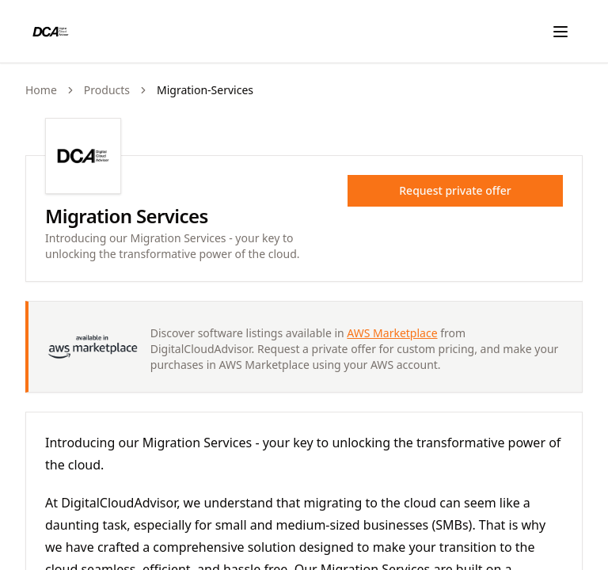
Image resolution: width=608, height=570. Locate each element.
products (107, 89)
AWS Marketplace (392, 332)
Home (41, 89)
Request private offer (455, 190)
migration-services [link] (205, 89)
